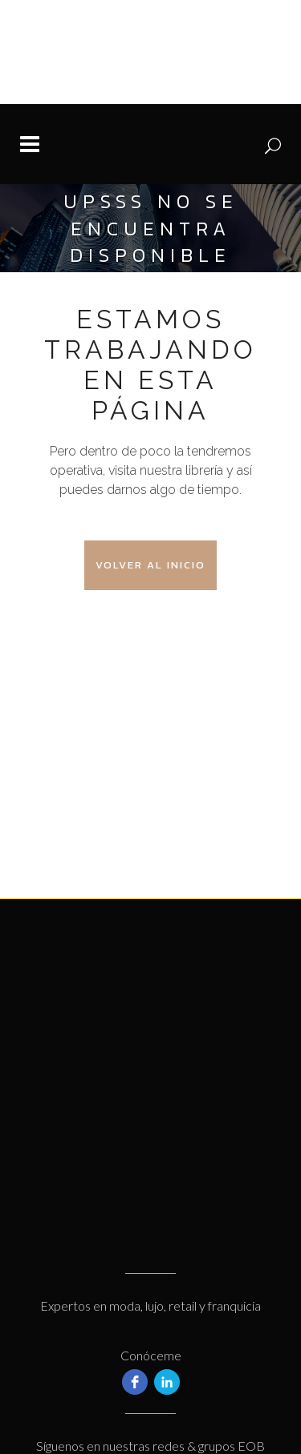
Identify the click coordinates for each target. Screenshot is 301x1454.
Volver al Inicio (150, 564)
